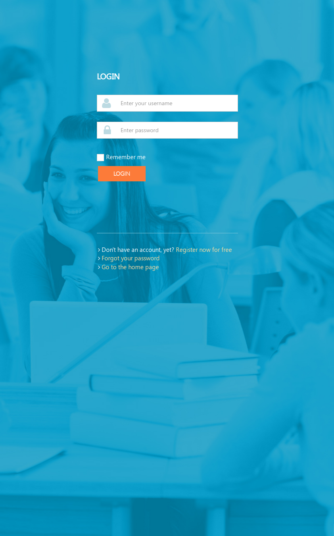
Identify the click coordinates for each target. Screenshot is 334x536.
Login (121, 173)
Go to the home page (130, 267)
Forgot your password (131, 258)
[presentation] (158, 207)
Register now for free (204, 249)
